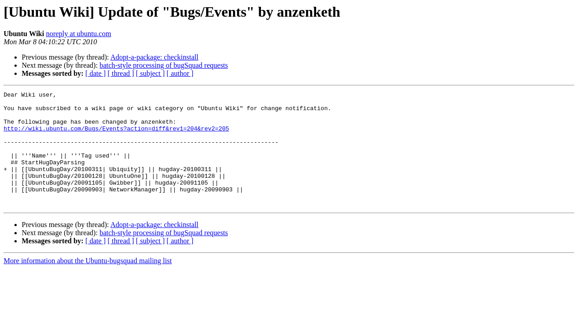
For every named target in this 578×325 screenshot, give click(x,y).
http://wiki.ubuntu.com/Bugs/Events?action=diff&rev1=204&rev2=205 (116, 136)
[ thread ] (120, 73)
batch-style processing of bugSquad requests (163, 65)
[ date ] (95, 73)
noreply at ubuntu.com (78, 33)
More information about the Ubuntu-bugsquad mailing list (88, 284)
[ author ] (180, 73)
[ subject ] (150, 73)
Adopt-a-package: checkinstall (154, 57)
